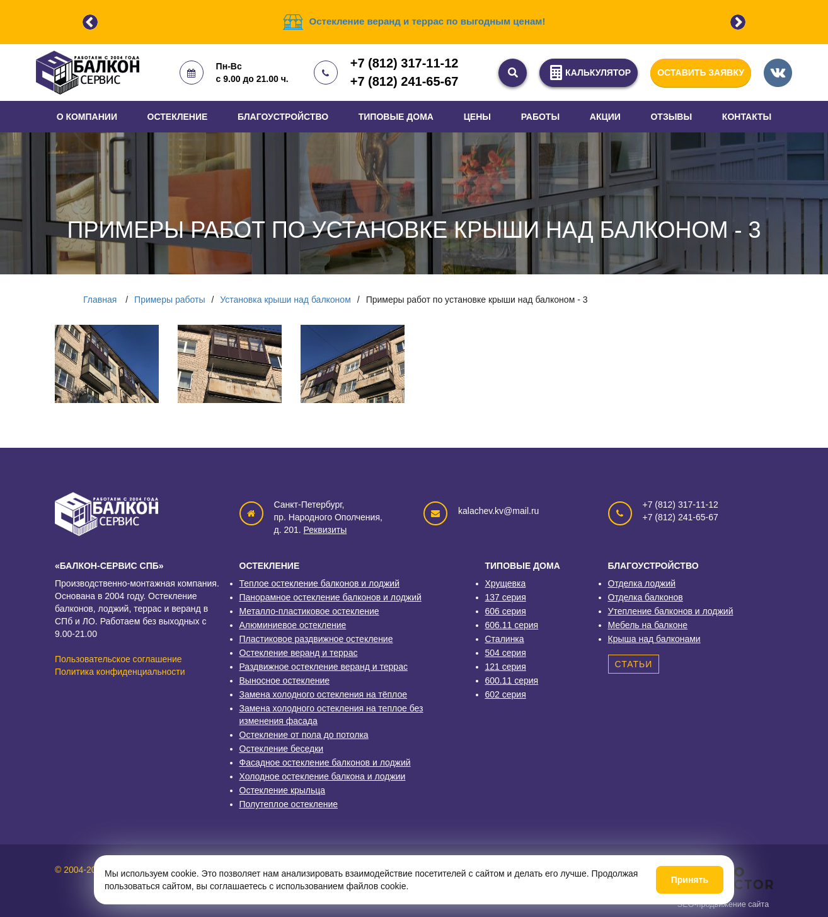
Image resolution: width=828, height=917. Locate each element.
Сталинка (504, 639)
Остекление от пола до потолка (304, 735)
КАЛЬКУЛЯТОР (588, 72)
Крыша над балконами (654, 639)
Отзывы (671, 117)
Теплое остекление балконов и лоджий (319, 583)
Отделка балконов (645, 597)
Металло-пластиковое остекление (309, 611)
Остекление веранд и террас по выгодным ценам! (427, 21)
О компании (87, 117)
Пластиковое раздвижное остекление (316, 639)
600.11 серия (512, 680)
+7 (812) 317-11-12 (404, 63)
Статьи (634, 664)
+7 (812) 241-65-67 (404, 81)
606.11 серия (512, 625)
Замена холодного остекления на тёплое (323, 694)
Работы (540, 117)
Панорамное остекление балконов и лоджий (330, 597)
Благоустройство (283, 117)
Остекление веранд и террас (298, 653)
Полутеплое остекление (288, 804)
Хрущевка (505, 583)
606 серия (505, 611)
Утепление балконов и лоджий (670, 611)
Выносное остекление (284, 680)
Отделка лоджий (642, 583)
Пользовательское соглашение (118, 659)
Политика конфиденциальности (120, 672)
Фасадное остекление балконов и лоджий (325, 762)
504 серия (505, 653)
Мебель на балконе (648, 625)
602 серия (505, 694)
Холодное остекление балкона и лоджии (322, 776)
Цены (477, 117)
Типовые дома (396, 117)
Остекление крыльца (282, 790)
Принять (689, 880)
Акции (605, 117)
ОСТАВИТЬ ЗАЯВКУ (700, 72)
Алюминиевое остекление (293, 625)
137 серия (505, 597)
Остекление (177, 117)
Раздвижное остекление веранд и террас (323, 667)
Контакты (746, 117)
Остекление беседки (281, 749)
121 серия (505, 667)
